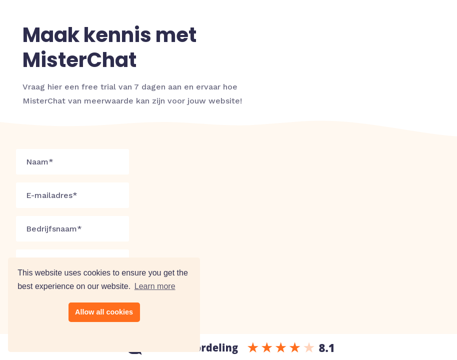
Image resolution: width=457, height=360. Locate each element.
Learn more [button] (155, 286)
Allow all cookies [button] (104, 312)
